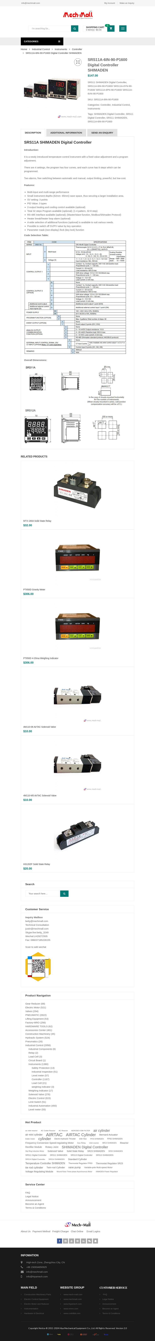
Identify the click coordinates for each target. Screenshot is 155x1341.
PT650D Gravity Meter (34, 589)
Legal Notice (31, 1196)
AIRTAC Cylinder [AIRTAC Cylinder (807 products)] (81, 1135)
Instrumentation (31, 1308)
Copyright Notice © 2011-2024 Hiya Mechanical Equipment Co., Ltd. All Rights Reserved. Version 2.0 (77, 1328)
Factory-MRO (32, 1022)
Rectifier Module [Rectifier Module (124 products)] (33, 1147)
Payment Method (41, 1231)
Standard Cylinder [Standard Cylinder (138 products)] (77, 1159)
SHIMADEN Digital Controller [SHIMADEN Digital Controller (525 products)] (85, 1147)
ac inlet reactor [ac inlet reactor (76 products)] (31, 1131)
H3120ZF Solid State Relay (36, 864)
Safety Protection (41, 1068)
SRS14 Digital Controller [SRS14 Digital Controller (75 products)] (35, 1159)
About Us (26, 1231)
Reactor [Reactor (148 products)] (124, 1142)
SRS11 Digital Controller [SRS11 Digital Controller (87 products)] (35, 1155)
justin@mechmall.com (37, 928)
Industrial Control (41, 49)
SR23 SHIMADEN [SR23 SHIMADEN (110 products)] (96, 1151)
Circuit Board (35, 1060)
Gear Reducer (32, 1003)
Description (33, 132)
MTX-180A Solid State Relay (37, 521)
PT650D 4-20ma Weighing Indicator (40, 658)
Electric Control (37, 1098)
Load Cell (33, 1056)
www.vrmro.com (70, 1308)
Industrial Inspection (42, 1071)
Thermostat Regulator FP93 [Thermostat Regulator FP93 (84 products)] (80, 1163)
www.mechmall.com (72, 1299)
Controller (77, 49)
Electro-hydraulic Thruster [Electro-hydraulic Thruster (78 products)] (65, 1139)
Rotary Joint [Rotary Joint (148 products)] (51, 1147)
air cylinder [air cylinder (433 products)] (101, 1131)
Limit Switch (35, 1102)
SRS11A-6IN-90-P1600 (100, 121)
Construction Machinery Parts (37, 1294)
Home (24, 49)
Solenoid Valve (36, 1094)
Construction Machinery (37, 1034)
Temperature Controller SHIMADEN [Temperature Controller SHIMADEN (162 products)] (45, 1163)
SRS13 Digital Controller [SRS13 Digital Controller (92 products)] (81, 1155)
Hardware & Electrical (34, 1313)
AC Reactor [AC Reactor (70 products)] (63, 1131)
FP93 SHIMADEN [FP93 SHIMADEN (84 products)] (114, 1139)
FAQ (27, 1192)
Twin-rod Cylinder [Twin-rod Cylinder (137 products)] (55, 1167)
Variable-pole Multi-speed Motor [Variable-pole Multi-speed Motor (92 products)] (98, 1167)
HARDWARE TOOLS (36, 1026)
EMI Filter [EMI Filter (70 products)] (83, 1139)
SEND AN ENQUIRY (102, 132)
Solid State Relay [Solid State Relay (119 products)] (75, 1151)
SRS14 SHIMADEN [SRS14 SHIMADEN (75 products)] (56, 1159)
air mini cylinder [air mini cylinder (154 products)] (34, 1134)
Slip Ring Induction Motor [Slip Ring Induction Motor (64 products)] (34, 1151)
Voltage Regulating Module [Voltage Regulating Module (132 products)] (39, 1171)
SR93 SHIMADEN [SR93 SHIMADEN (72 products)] (115, 1151)
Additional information (66, 132)
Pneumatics (31, 1041)
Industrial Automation (40, 1105)
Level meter (38, 1075)
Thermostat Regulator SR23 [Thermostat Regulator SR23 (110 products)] (109, 1163)
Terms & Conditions (35, 1207)
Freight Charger (60, 1231)
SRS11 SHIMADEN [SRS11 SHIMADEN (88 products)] (58, 1155)
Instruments (61, 49)
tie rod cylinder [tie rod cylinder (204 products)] (34, 1167)
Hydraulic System (34, 1037)
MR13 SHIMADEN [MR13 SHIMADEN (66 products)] (109, 1143)
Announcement (33, 1200)
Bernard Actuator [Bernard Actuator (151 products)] (108, 1134)
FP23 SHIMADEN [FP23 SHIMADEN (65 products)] (97, 1139)
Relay (31, 1052)
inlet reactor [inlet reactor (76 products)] (94, 1143)
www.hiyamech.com (72, 1304)
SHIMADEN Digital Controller (109, 114)
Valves (28, 1011)
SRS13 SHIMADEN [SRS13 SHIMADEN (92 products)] (104, 1155)
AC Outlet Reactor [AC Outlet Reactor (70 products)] (48, 1131)
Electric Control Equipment (36, 1299)
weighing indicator (41, 1086)
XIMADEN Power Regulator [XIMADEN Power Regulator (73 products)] (107, 1172)
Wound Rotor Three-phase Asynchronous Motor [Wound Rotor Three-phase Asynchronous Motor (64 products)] (74, 1172)
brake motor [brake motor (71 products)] (30, 1139)
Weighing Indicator (38, 1090)
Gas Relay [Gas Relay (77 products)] (81, 1143)
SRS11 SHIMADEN (116, 117)
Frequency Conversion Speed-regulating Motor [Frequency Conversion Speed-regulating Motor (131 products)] (49, 1143)
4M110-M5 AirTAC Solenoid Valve (39, 795)
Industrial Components (40, 1049)
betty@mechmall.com (36, 921)
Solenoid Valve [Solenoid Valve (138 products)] (55, 1151)
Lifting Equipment (34, 1018)
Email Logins (93, 1231)
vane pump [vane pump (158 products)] (74, 1167)
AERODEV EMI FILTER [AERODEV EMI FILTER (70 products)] (80, 1131)
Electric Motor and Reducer (36, 1304)
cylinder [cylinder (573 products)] (44, 1139)
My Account (109, 3)
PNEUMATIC (32, 1015)
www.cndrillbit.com (71, 1313)
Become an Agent (34, 1204)
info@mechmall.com (30, 3)
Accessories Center (35, 1030)
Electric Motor (32, 1007)
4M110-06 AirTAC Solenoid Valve (39, 727)
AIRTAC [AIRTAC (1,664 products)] (54, 1135)
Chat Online (77, 1231)
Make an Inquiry (127, 3)
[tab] (33, 133)
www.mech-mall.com (72, 1294)
